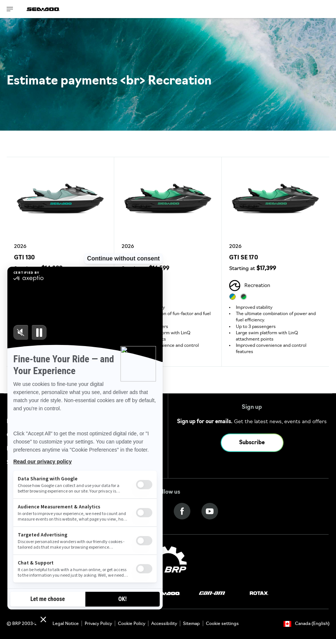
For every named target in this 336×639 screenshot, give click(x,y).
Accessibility (164, 624)
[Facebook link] (182, 511)
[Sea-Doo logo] (43, 9)
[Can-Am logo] (212, 593)
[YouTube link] (209, 511)
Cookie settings (222, 624)
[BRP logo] (168, 564)
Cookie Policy (131, 624)
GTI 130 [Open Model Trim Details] (24, 258)
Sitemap (191, 624)
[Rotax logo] (259, 593)
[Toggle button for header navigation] (10, 9)
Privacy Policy (98, 624)
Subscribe (252, 443)
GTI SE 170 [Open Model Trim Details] (243, 258)
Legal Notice (65, 624)
